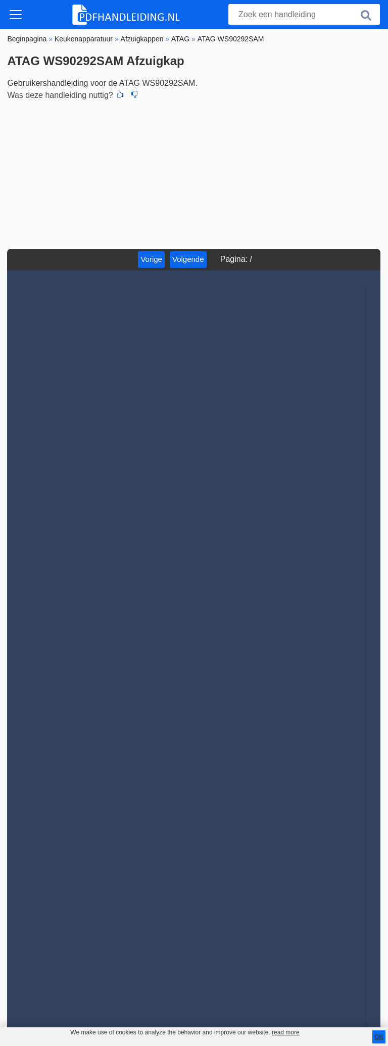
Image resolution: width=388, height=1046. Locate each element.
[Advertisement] (193, 173)
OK (378, 1036)
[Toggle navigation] (15, 14)
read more (286, 1032)
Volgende (188, 259)
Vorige (151, 259)
